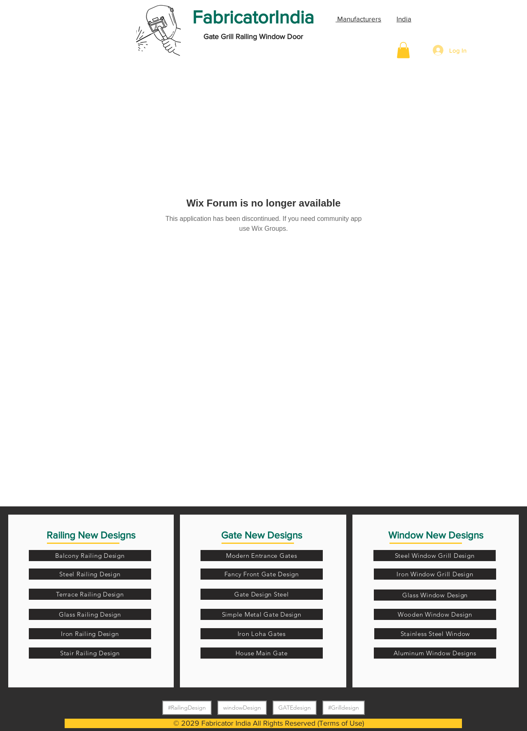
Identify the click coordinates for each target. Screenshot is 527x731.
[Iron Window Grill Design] (435, 574)
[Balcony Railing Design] (90, 555)
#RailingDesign (187, 707)
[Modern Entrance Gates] (262, 555)
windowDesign (242, 707)
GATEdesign (294, 707)
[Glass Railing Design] (90, 614)
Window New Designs (435, 535)
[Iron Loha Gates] (262, 633)
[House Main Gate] (262, 653)
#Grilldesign (343, 707)
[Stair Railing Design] (90, 653)
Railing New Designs (91, 535)
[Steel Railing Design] (90, 574)
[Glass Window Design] (435, 595)
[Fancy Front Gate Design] (262, 574)
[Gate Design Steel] (262, 594)
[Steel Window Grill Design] (434, 555)
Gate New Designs (261, 535)
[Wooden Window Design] (435, 614)
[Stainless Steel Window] (435, 633)
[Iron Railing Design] (90, 633)
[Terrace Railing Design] (90, 594)
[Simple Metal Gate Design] (262, 614)
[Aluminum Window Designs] (435, 653)
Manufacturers (358, 19)
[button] (403, 50)
